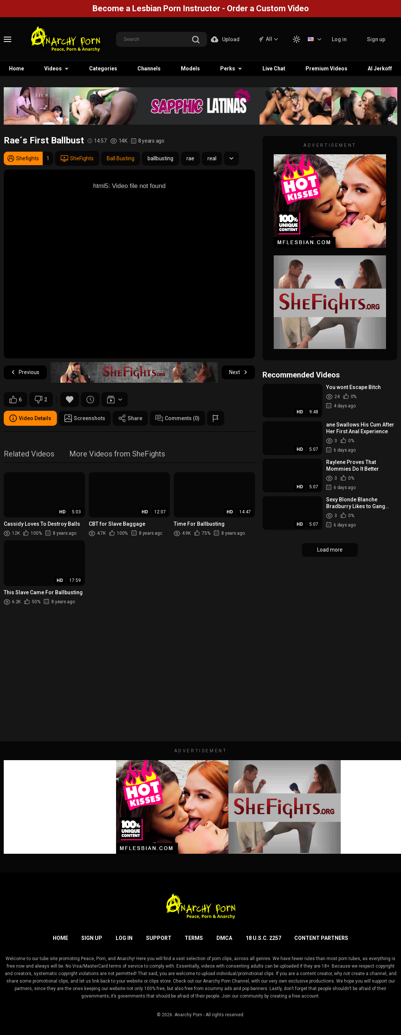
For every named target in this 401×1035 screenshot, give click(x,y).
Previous (25, 372)
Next (238, 372)
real (211, 158)
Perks (227, 69)
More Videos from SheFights (117, 454)
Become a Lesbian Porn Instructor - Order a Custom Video (200, 8)
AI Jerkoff (380, 69)
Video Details (30, 418)
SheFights (77, 158)
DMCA (224, 938)
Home (16, 69)
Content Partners (321, 938)
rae (190, 158)
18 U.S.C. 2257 (263, 938)
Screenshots (84, 418)
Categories (103, 69)
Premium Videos (326, 69)
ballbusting (160, 158)
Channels (149, 69)
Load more (330, 550)
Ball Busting (120, 158)
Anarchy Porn (188, 1014)
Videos (53, 69)
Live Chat (273, 69)
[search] (196, 40)
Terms (194, 938)
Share (130, 418)
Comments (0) (177, 418)
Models (190, 69)
